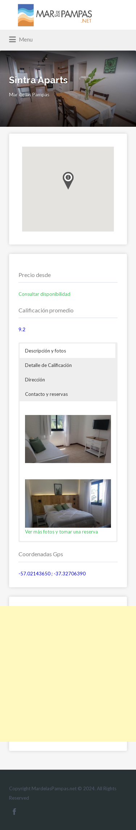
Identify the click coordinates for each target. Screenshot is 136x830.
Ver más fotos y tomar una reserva (61, 532)
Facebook (14, 811)
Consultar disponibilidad (44, 294)
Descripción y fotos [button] (45, 351)
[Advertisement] (68, 674)
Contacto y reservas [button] (46, 394)
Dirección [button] (35, 379)
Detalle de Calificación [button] (48, 365)
